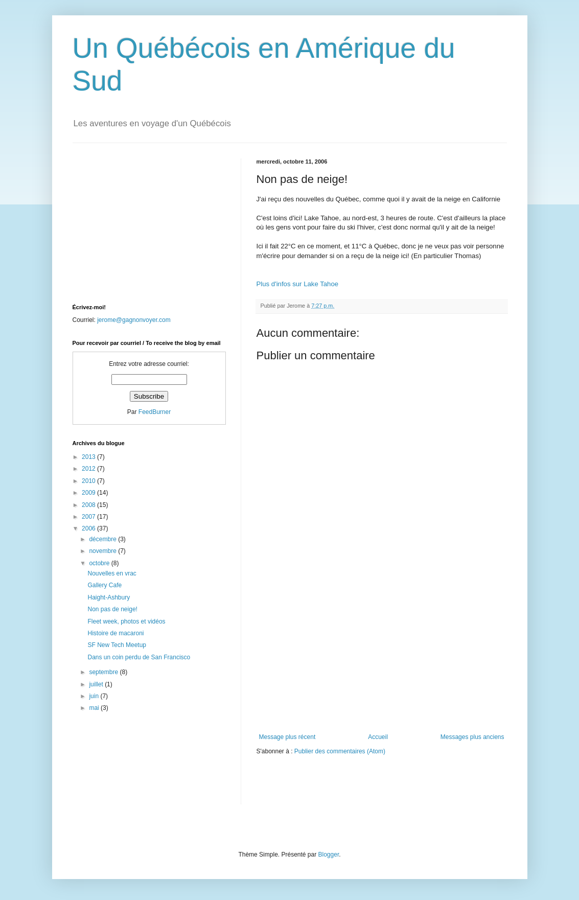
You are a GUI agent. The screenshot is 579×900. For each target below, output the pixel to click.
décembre (103, 539)
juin (94, 696)
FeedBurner (154, 412)
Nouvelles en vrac (111, 573)
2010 (89, 480)
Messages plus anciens (472, 737)
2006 (89, 528)
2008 (89, 505)
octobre (100, 563)
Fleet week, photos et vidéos (126, 621)
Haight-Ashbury (108, 597)
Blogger (328, 854)
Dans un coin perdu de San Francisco (138, 657)
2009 (89, 492)
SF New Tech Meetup (116, 645)
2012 (89, 468)
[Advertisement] (381, 657)
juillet (97, 684)
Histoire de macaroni (115, 633)
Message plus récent (287, 737)
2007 (89, 516)
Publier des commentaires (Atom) (339, 751)
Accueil (378, 737)
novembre (103, 551)
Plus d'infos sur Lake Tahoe (298, 284)
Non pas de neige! (112, 609)
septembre (104, 672)
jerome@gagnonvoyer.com (134, 320)
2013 (89, 456)
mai (95, 707)
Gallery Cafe (104, 585)
